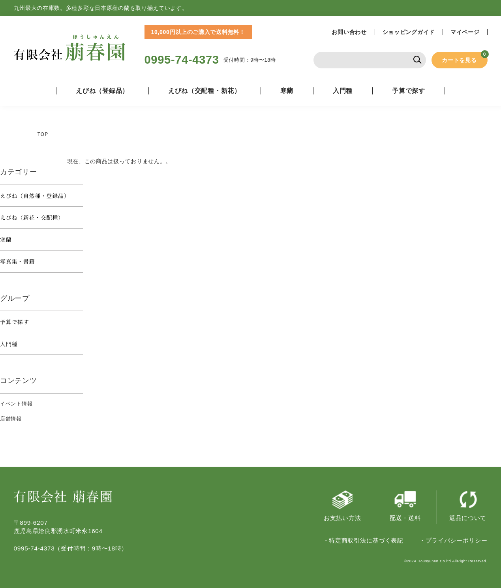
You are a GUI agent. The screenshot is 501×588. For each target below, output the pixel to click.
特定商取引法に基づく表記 (366, 540)
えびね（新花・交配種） (32, 217)
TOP (43, 134)
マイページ (465, 32)
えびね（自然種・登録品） (34, 196)
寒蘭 (286, 90)
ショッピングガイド (409, 32)
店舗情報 (11, 419)
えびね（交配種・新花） (204, 90)
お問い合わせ (349, 32)
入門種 (343, 90)
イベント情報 (16, 404)
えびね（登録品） (102, 90)
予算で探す (14, 322)
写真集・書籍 (17, 261)
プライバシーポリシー (457, 540)
